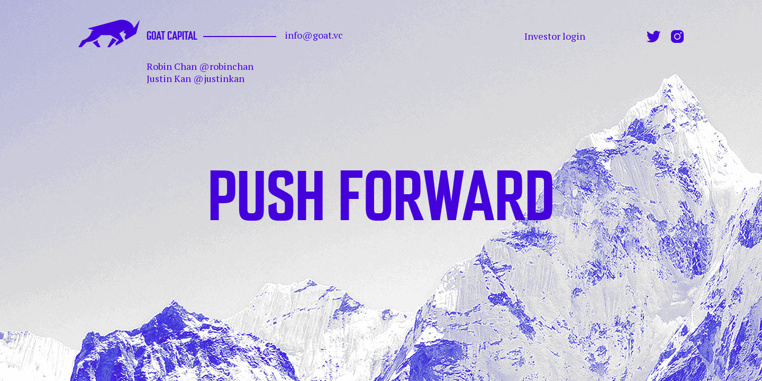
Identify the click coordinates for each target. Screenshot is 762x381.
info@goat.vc (314, 35)
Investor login (554, 36)
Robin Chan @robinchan (200, 66)
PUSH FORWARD (381, 190)
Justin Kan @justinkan (195, 78)
